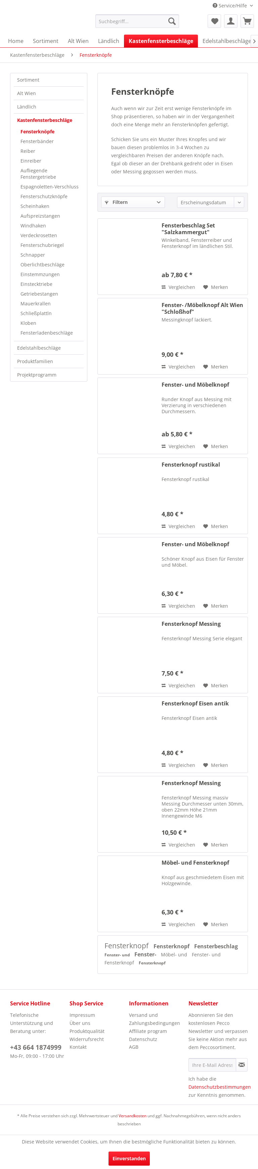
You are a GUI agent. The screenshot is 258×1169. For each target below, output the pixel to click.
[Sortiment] (45, 41)
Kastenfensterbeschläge (44, 120)
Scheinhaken (34, 206)
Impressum (82, 1015)
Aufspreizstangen (40, 216)
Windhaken (33, 225)
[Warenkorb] (247, 21)
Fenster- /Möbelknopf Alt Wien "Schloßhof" (202, 308)
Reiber (27, 151)
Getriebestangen (39, 294)
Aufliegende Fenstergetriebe (38, 173)
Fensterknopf (127, 945)
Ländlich (26, 106)
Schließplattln (36, 313)
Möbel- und (174, 954)
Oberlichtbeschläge (42, 264)
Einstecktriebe (36, 284)
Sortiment (28, 80)
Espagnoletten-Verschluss (49, 186)
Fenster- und (117, 955)
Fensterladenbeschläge (46, 333)
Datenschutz (143, 1039)
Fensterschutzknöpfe (44, 196)
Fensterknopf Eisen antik (195, 703)
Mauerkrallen (35, 303)
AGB (133, 1047)
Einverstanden (129, 1158)
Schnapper (32, 255)
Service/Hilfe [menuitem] (230, 5)
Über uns (80, 1023)
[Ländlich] (108, 41)
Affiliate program (148, 1031)
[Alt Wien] (78, 41)
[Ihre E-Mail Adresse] (212, 1065)
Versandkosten (132, 1116)
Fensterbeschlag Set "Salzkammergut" (188, 228)
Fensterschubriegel (42, 245)
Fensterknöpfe (37, 131)
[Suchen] (172, 21)
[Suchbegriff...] (137, 21)
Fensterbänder (37, 141)
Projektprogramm (36, 375)
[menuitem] (137, 21)
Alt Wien (26, 93)
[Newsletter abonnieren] (242, 1065)
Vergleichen (178, 287)
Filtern (116, 202)
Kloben (28, 323)
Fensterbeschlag (216, 946)
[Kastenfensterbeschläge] (161, 41)
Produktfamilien (35, 361)
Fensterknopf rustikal (191, 464)
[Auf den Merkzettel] (215, 287)
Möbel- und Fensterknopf (195, 862)
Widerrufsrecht (87, 1039)
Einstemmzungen (40, 274)
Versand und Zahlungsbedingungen (154, 1019)
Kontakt (78, 1047)
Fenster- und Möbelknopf (195, 384)
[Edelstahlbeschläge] (227, 41)
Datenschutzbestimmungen (219, 1087)
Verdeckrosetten (38, 235)
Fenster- (146, 954)
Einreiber (30, 161)
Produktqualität (87, 1031)
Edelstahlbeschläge (39, 348)
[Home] (15, 41)
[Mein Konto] (231, 21)
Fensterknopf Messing (191, 623)
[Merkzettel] (214, 21)
